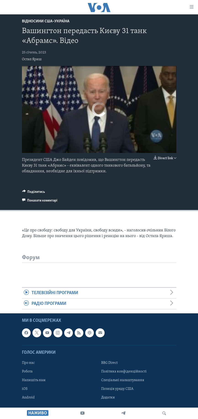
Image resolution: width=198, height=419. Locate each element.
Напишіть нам (33, 380)
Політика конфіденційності (124, 371)
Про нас (28, 363)
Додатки (108, 398)
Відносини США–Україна (45, 21)
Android (28, 398)
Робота (27, 371)
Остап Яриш (32, 59)
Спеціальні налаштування (122, 380)
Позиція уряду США (117, 389)
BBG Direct (109, 363)
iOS (25, 389)
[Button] (33, 193)
